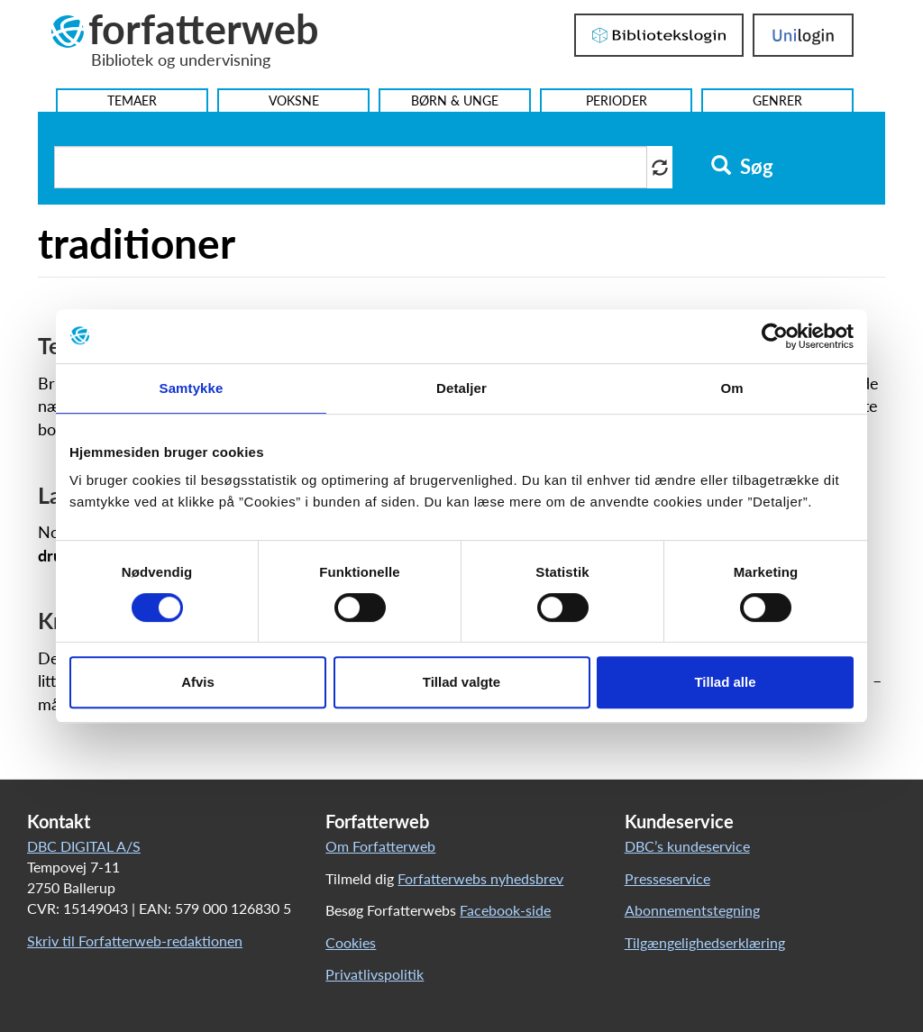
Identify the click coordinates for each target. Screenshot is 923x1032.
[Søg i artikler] (350, 167)
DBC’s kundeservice (687, 845)
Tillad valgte (461, 682)
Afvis (198, 682)
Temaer (132, 100)
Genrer (777, 100)
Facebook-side (505, 909)
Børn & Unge (454, 100)
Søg (742, 166)
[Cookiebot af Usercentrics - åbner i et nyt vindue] (775, 336)
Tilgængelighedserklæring (705, 942)
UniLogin (803, 35)
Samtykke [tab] (192, 388)
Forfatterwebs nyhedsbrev (480, 878)
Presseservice (667, 878)
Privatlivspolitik (374, 973)
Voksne (294, 100)
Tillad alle (724, 682)
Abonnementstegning (692, 909)
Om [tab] (731, 388)
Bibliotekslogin (659, 35)
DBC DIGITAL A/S (84, 845)
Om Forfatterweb (380, 845)
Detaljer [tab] (461, 388)
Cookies (350, 942)
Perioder (616, 100)
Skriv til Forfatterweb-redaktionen (134, 940)
